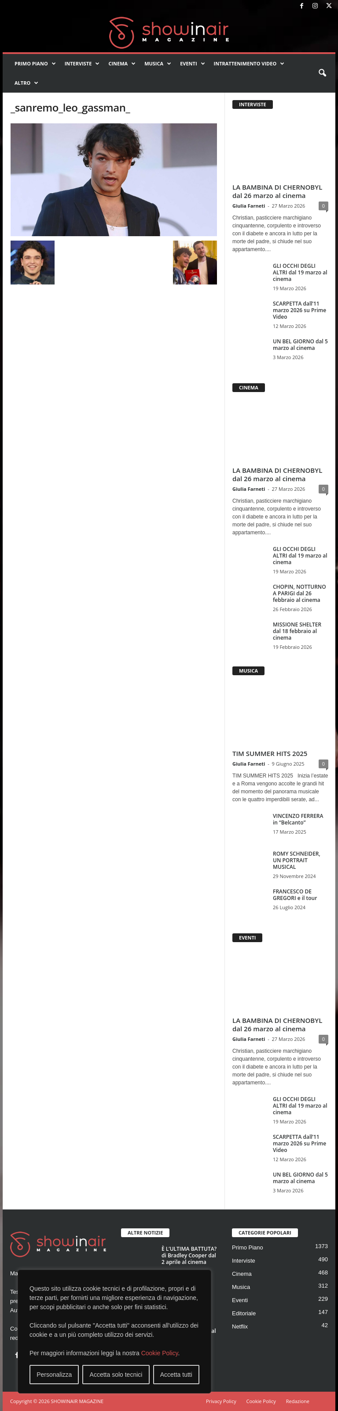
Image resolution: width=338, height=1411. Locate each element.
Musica (157, 63)
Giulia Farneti (248, 205)
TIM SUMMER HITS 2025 (269, 753)
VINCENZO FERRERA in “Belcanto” (298, 819)
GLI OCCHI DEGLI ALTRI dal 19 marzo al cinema (300, 272)
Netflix (240, 1326)
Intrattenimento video (249, 63)
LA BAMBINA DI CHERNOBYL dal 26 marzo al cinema (277, 191)
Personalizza (54, 1374)
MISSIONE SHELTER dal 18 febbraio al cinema (297, 631)
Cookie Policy (159, 1353)
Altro (26, 83)
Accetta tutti (176, 1374)
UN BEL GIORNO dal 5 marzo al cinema (300, 345)
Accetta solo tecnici (116, 1374)
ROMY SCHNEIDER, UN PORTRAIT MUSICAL (296, 860)
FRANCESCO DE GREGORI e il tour (295, 895)
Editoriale (244, 1313)
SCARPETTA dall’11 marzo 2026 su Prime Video (299, 310)
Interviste (82, 63)
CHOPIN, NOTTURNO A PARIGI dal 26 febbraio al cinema (299, 593)
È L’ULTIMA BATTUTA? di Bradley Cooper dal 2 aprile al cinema (189, 1255)
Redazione (297, 1401)
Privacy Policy (221, 1401)
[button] (322, 73)
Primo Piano (35, 63)
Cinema (122, 63)
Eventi (192, 63)
